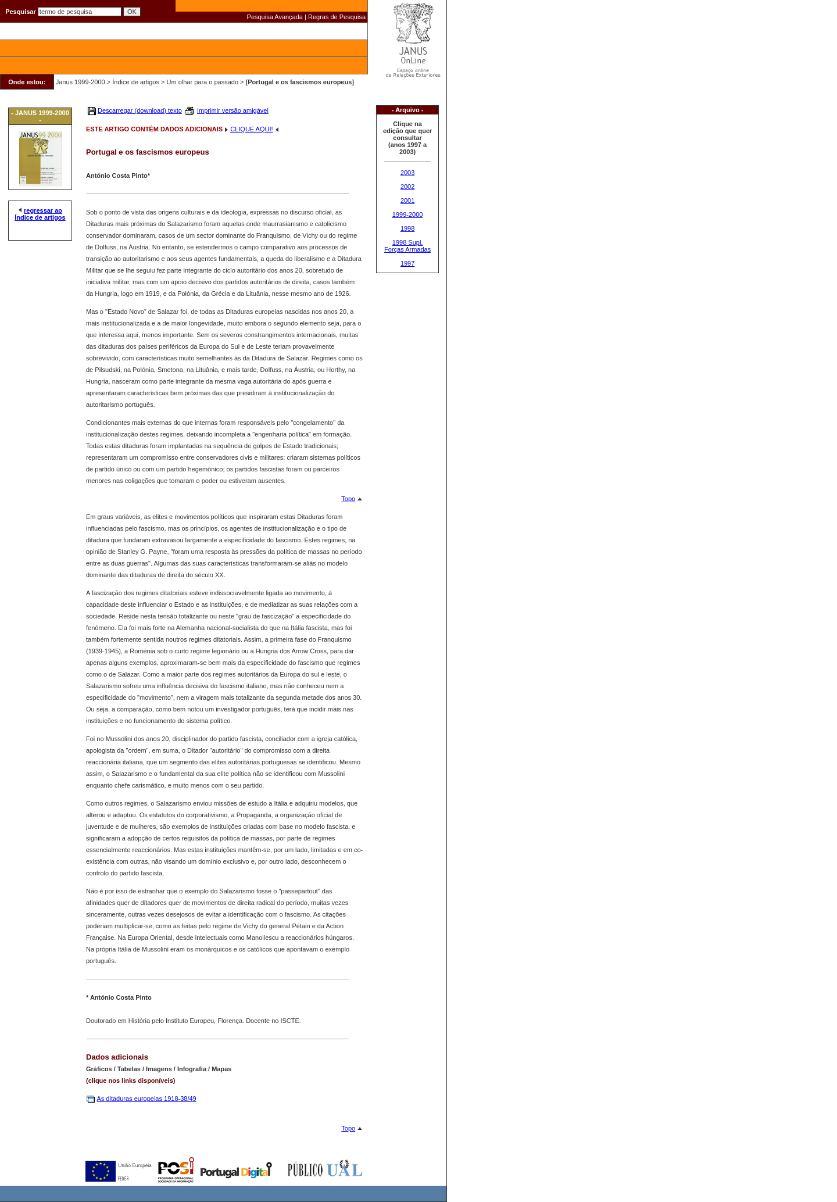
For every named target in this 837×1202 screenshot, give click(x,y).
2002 (407, 186)
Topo (348, 498)
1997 (407, 263)
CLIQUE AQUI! (251, 129)
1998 (407, 228)
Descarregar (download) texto (140, 110)
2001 (407, 200)
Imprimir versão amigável (233, 110)
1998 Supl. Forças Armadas (407, 246)
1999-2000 (407, 214)
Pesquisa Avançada (275, 16)
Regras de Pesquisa (337, 16)
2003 (407, 172)
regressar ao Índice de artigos (40, 214)
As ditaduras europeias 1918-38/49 (146, 1098)
